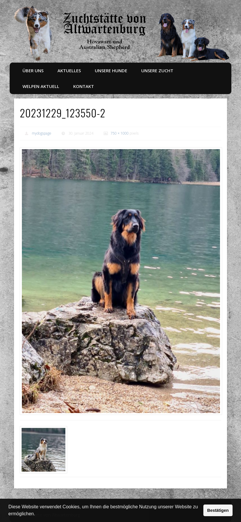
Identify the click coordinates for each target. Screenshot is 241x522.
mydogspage (41, 133)
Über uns (32, 70)
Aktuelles (69, 70)
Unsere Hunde (111, 70)
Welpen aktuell (40, 86)
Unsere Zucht (157, 70)
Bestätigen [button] (218, 510)
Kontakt (83, 86)
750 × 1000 (120, 133)
